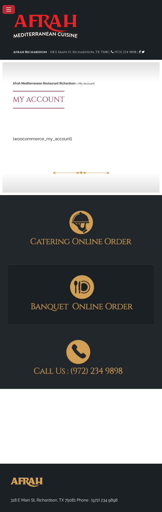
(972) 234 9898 (125, 52)
